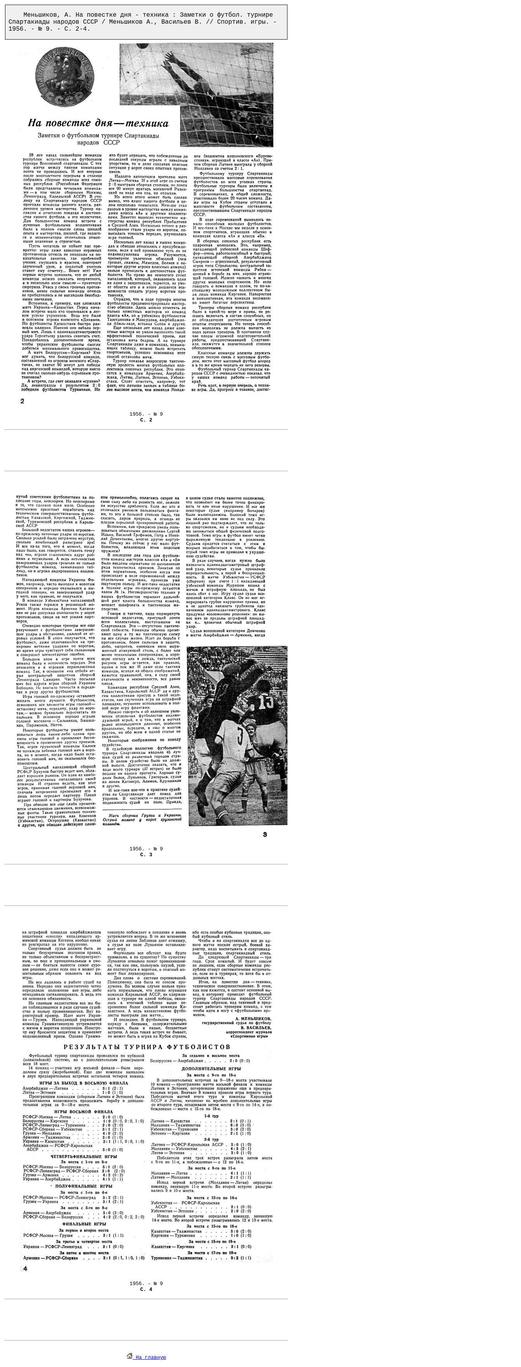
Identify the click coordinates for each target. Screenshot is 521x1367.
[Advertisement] (146, 450)
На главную (146, 1357)
